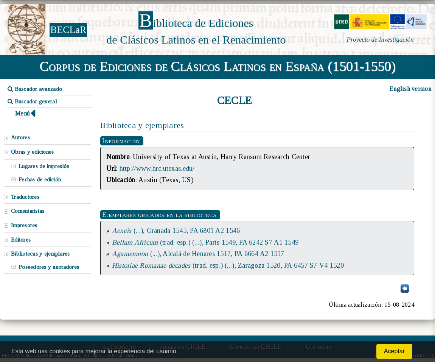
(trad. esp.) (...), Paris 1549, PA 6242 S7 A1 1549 (205, 242)
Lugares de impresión (44, 166)
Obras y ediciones (32, 152)
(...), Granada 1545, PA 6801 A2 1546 (176, 230)
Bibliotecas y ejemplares (40, 254)
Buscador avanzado (35, 89)
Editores (21, 240)
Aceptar (394, 351)
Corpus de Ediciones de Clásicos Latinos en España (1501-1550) (218, 66)
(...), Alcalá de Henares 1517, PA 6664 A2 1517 (198, 253)
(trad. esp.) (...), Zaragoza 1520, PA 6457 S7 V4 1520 (228, 265)
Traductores (25, 197)
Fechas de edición (40, 179)
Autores (20, 137)
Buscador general (32, 101)
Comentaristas (27, 211)
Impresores (24, 225)
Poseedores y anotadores (49, 267)
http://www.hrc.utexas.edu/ (157, 168)
